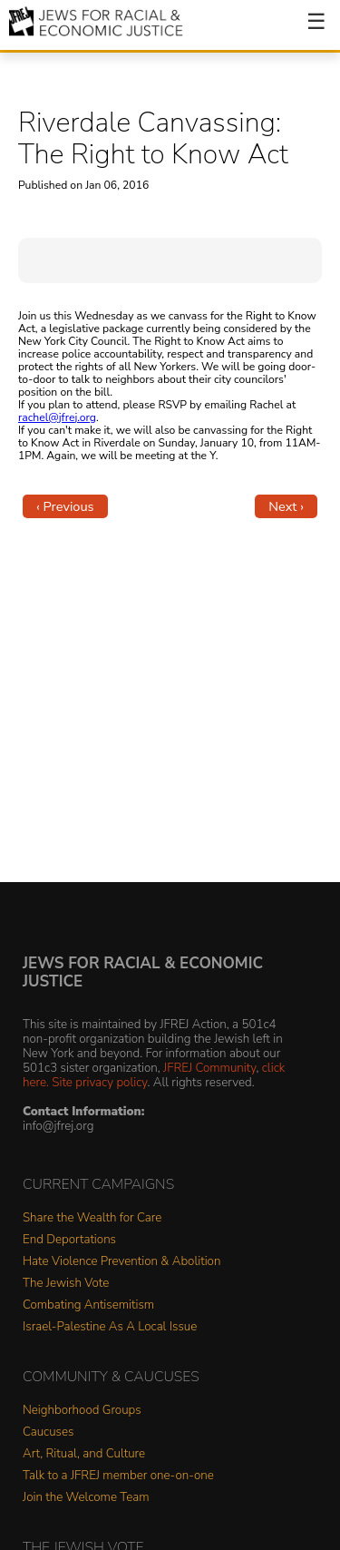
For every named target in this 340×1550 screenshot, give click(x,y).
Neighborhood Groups (82, 1410)
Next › (286, 506)
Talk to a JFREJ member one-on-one (118, 1476)
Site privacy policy (99, 1082)
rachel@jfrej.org (57, 417)
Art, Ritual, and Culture (84, 1454)
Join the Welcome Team (86, 1498)
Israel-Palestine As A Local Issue (110, 1327)
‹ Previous (65, 506)
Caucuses (48, 1432)
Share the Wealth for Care (92, 1218)
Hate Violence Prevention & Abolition (121, 1262)
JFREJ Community (209, 1067)
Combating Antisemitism (88, 1305)
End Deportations (69, 1240)
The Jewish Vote (66, 1283)
